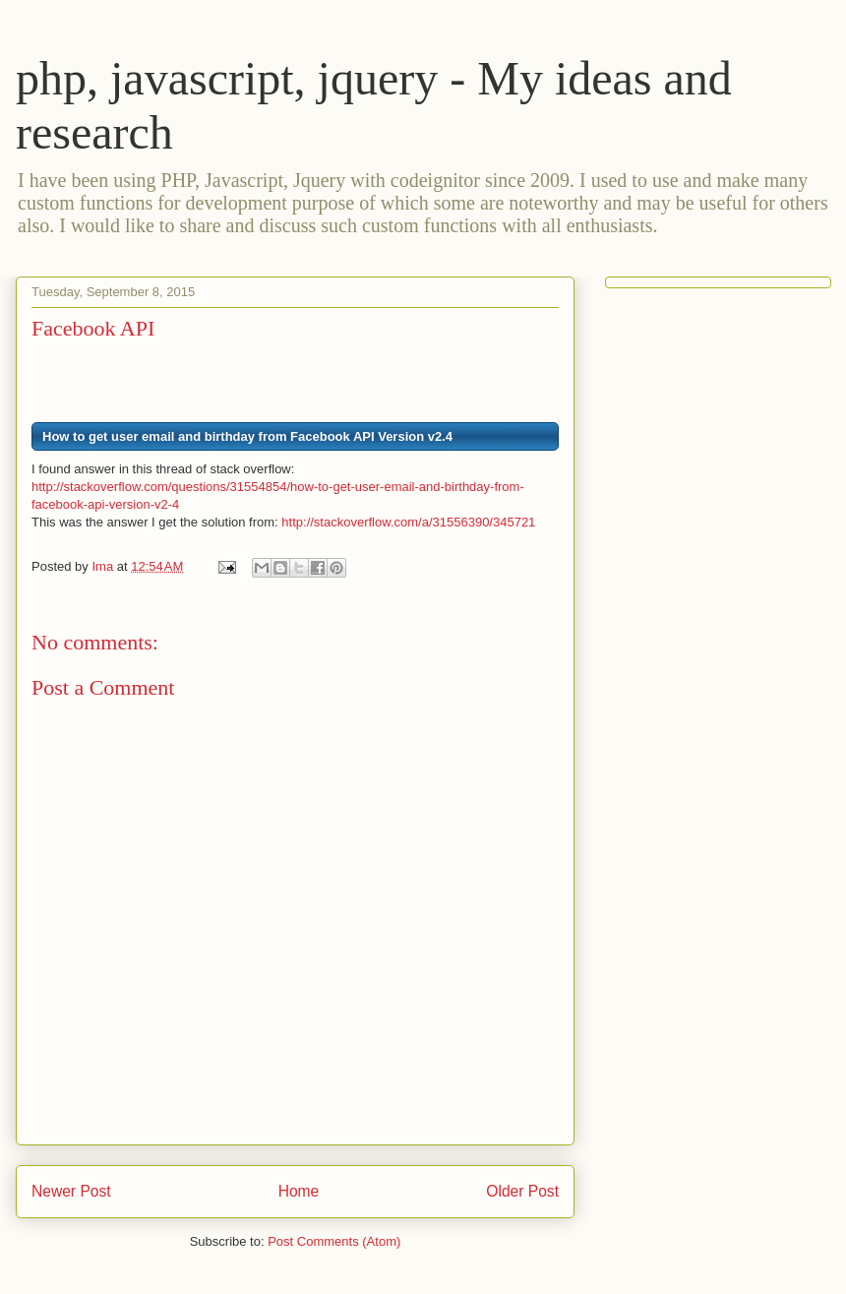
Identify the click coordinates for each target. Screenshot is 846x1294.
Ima (103, 566)
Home (299, 1191)
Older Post (522, 1191)
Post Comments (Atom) (334, 1241)
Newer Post (71, 1191)
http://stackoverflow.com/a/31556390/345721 (408, 522)
